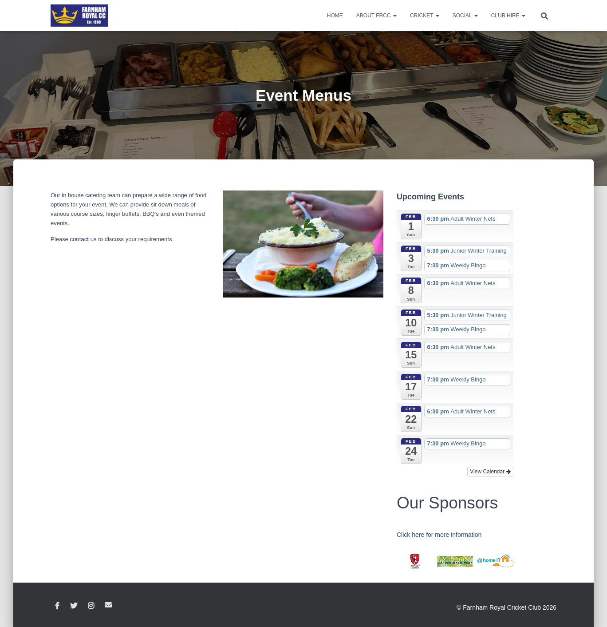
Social (465, 15)
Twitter (74, 606)
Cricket (424, 15)
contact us (83, 239)
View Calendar (490, 471)
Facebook (57, 606)
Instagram (91, 606)
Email (108, 605)
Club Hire (508, 15)
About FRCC (376, 15)
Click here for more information (439, 534)
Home (335, 15)
